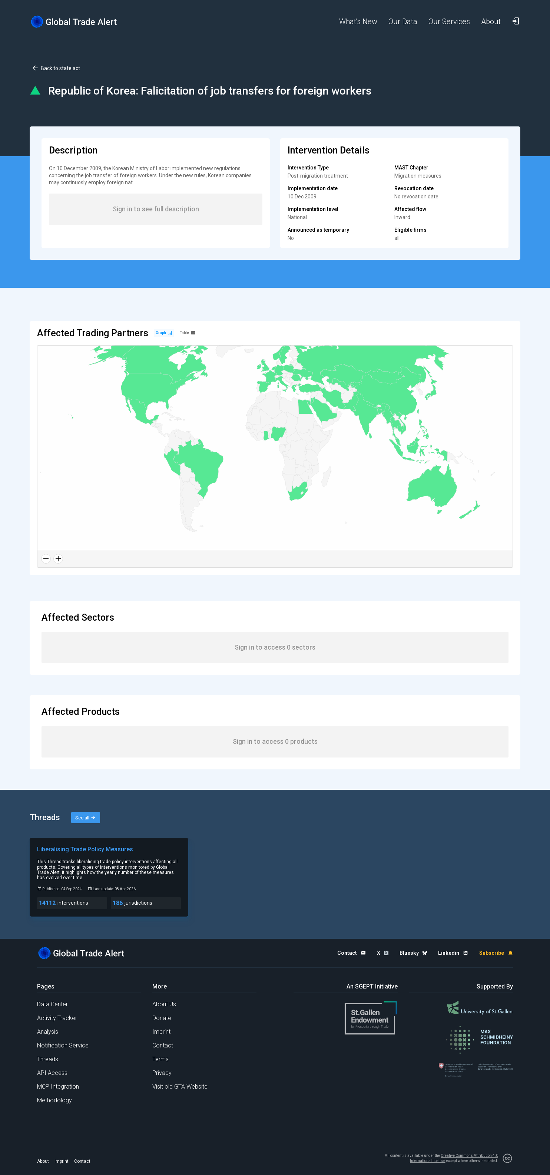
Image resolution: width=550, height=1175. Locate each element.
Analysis (47, 1031)
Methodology (54, 1100)
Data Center (52, 1004)
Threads (47, 1059)
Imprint (161, 1031)
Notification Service (63, 1045)
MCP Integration (58, 1086)
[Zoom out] (46, 559)
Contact (162, 1045)
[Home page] (80, 22)
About (43, 1161)
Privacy (162, 1072)
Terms (160, 1059)
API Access (52, 1072)
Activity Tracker (57, 1017)
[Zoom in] (58, 559)
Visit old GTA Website (180, 1086)
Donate (161, 1017)
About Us (164, 1004)
